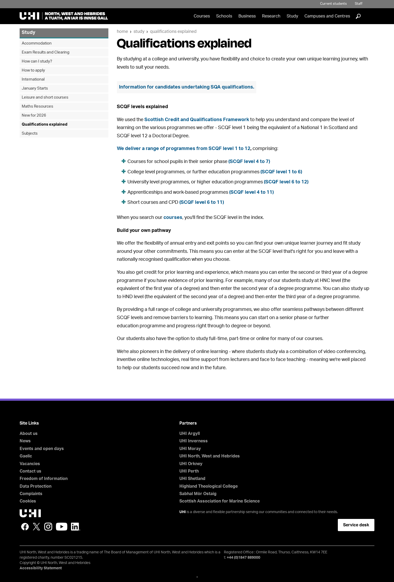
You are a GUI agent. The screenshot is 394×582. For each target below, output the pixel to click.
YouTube (61, 527)
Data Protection (35, 486)
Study (292, 16)
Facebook (25, 527)
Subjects (30, 133)
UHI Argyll (189, 433)
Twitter (37, 527)
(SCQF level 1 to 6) (281, 172)
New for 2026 (34, 115)
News (25, 441)
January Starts (35, 88)
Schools (224, 16)
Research (271, 16)
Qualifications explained (173, 31)
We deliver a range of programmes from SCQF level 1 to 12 (183, 148)
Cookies (28, 501)
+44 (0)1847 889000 (243, 557)
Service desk (356, 525)
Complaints (31, 494)
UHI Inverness (193, 441)
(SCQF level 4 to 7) (249, 161)
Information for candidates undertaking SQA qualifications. (186, 87)
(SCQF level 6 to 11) (201, 202)
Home (122, 31)
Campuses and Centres (327, 16)
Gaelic (26, 456)
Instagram (48, 527)
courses (172, 217)
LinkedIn (75, 527)
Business (247, 16)
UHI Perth (189, 471)
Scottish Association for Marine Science (219, 501)
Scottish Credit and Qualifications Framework (196, 119)
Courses (202, 16)
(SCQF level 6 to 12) (286, 182)
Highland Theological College (208, 486)
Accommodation (37, 43)
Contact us (30, 471)
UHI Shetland (192, 479)
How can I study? (37, 61)
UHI (182, 512)
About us (29, 433)
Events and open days (42, 449)
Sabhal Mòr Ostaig (197, 494)
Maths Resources (37, 106)
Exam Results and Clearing (45, 52)
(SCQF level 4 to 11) (251, 192)
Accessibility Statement (41, 568)
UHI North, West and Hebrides (209, 456)
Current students (333, 4)
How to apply (33, 70)
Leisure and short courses (45, 97)
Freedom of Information (44, 479)
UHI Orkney (190, 464)
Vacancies (30, 464)
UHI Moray (190, 449)
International (33, 79)
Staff (358, 4)
